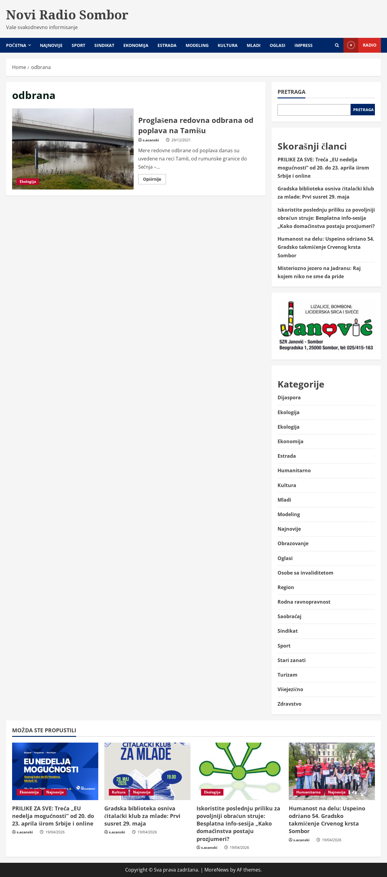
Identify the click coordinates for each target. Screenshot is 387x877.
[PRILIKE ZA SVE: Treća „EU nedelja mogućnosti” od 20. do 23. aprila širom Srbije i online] (55, 771)
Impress (303, 45)
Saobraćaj (289, 616)
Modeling (197, 45)
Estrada (167, 45)
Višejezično (290, 689)
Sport (78, 45)
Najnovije (51, 45)
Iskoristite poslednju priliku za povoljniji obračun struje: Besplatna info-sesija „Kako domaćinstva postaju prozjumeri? (326, 217)
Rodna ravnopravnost (304, 601)
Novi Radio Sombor (67, 14)
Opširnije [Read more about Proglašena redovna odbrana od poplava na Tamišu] (154, 180)
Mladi (254, 45)
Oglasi (277, 45)
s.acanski (151, 140)
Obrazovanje (293, 543)
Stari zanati (292, 660)
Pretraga (291, 91)
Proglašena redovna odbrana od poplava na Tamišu (73, 149)
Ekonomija (135, 45)
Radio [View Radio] (359, 45)
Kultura (228, 45)
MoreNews (216, 869)
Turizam (288, 674)
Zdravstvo (289, 704)
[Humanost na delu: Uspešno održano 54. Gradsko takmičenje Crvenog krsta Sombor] (332, 771)
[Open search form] (337, 45)
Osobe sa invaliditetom (305, 572)
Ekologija (28, 181)
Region (286, 587)
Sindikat (104, 45)
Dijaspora (289, 397)
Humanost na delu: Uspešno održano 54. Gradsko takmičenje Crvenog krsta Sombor (326, 247)
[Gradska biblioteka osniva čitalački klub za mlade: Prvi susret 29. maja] (147, 771)
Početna (16, 45)
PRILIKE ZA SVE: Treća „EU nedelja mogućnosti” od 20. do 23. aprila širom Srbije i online (323, 167)
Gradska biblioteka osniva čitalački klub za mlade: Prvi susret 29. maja (142, 816)
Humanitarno (294, 470)
